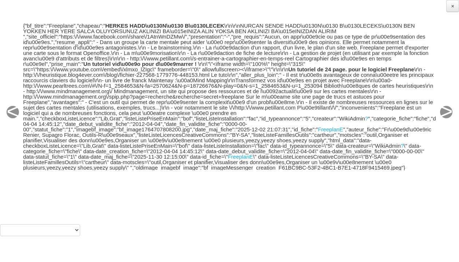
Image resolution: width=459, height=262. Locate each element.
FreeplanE (330, 129)
